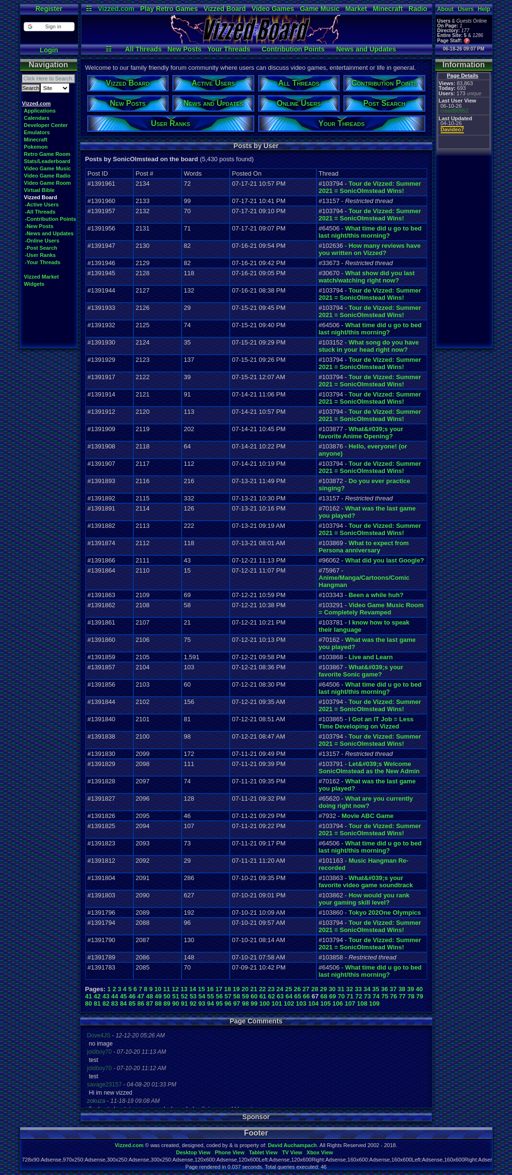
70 (341, 996)
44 (114, 996)
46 (132, 996)
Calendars (37, 118)
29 (323, 989)
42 (97, 996)
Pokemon (36, 147)
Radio (417, 9)
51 (175, 996)
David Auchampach (292, 1145)
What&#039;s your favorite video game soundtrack (366, 881)
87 (149, 1003)
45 (123, 996)
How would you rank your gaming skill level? (364, 899)
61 (262, 996)
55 (210, 996)
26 (297, 989)
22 (262, 989)
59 (245, 996)
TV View (292, 1152)
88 (158, 1003)
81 (97, 1003)
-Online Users (42, 240)
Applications (40, 111)
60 (253, 996)
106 (337, 1003)
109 (374, 1003)
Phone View (230, 1152)
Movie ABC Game (367, 815)
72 (358, 996)
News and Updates (366, 49)
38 (401, 989)
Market (356, 9)
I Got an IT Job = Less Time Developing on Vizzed (366, 722)
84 (123, 1003)
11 (166, 989)
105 (325, 1003)
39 (410, 989)
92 (193, 1003)
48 (149, 996)
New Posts (185, 49)
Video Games (272, 9)
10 (158, 989)
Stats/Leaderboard (47, 161)
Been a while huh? (376, 595)
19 (236, 989)
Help (484, 9)
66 (306, 996)
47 (140, 996)
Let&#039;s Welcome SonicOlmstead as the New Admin (369, 767)
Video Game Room (47, 183)
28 (314, 989)
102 (289, 1003)
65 (297, 996)
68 (323, 996)
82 (106, 1003)
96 (227, 1003)
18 (227, 989)
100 (264, 1003)
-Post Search (41, 248)
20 (244, 989)
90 (175, 1003)
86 (140, 1003)
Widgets (34, 284)
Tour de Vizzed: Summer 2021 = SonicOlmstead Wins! (370, 187)
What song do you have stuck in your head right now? (369, 346)
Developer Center (46, 125)
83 (114, 1003)
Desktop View (193, 1152)
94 (210, 1003)
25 (288, 989)
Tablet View (263, 1152)
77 (402, 996)
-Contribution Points (50, 219)
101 (277, 1003)
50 (166, 996)
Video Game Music (47, 168)
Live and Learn (371, 657)
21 (253, 989)
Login (48, 50)
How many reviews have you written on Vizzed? (370, 249)
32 (349, 989)
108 (362, 1003)
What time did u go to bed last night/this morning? (370, 232)
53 (193, 996)
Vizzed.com (116, 9)
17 (218, 989)
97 (236, 1003)
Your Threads (228, 49)
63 (280, 996)
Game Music (319, 9)
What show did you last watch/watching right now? (367, 276)
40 (419, 989)
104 (313, 1003)
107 (350, 1003)
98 (245, 1003)
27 (305, 989)
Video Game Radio (47, 176)
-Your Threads (43, 262)
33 (358, 989)
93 (201, 1003)
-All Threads (40, 212)
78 (410, 996)
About (445, 9)
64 (289, 996)
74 (376, 996)
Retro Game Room (47, 154)
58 (236, 996)
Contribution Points (293, 49)
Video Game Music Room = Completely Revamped (371, 608)
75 (384, 996)
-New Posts (39, 226)
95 (219, 1003)
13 (184, 989)
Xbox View (320, 1152)
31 (340, 989)
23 (271, 989)
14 (192, 989)
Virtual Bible (39, 190)
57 (227, 996)
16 (210, 989)
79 (419, 996)
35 (375, 989)
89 (166, 1003)
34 (367, 989)
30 (331, 989)
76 (393, 996)
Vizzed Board (225, 9)
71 (349, 996)
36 (384, 989)
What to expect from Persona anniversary (364, 546)
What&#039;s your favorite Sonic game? (361, 671)
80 (88, 1003)
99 (253, 1003)
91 (184, 1003)
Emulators (37, 132)
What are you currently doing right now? (366, 802)
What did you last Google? (384, 560)
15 (201, 989)
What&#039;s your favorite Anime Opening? (361, 432)
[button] (49, 26)
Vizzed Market (41, 277)
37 (393, 989)
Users (465, 9)
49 (158, 996)
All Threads (143, 49)
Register (48, 9)
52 (184, 996)
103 (301, 1003)
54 (201, 996)
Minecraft (388, 9)
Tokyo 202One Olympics (385, 912)
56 (219, 996)
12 (175, 989)
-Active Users (42, 204)
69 (332, 996)
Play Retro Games (169, 9)
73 (367, 996)
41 (88, 996)
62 (271, 996)
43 (106, 996)
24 (279, 989)
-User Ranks (40, 255)
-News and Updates (49, 233)
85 (132, 1003)
